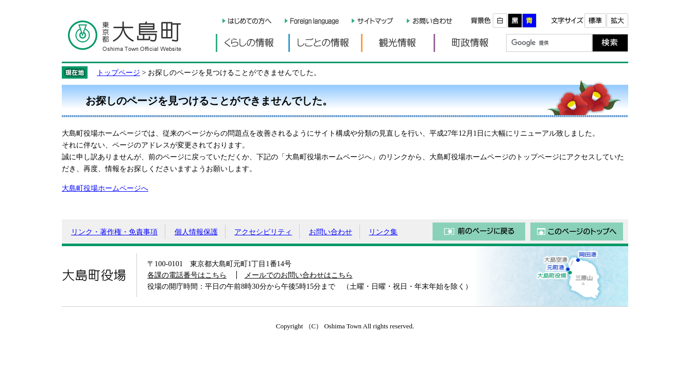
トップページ (118, 72)
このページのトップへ (576, 231)
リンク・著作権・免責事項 (114, 232)
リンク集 (383, 232)
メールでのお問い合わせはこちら (299, 275)
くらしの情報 (252, 43)
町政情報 (470, 43)
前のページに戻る (479, 231)
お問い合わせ (330, 232)
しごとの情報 (324, 43)
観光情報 (397, 43)
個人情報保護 (196, 232)
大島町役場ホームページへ (105, 188)
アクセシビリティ (263, 232)
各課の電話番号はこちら (187, 275)
